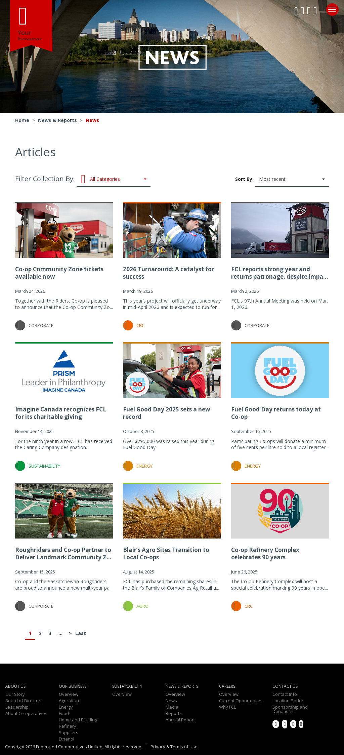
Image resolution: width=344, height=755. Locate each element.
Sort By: (282, 179)
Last (80, 633)
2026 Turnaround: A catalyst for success (168, 272)
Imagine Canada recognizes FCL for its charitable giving (60, 413)
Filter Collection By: (82, 179)
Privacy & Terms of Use (174, 747)
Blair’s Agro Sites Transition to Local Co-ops (166, 553)
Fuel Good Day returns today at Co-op (276, 413)
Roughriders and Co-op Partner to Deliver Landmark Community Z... (63, 553)
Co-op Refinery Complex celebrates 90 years (265, 553)
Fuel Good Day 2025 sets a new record (166, 413)
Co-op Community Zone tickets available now (59, 272)
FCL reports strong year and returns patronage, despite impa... (279, 272)
